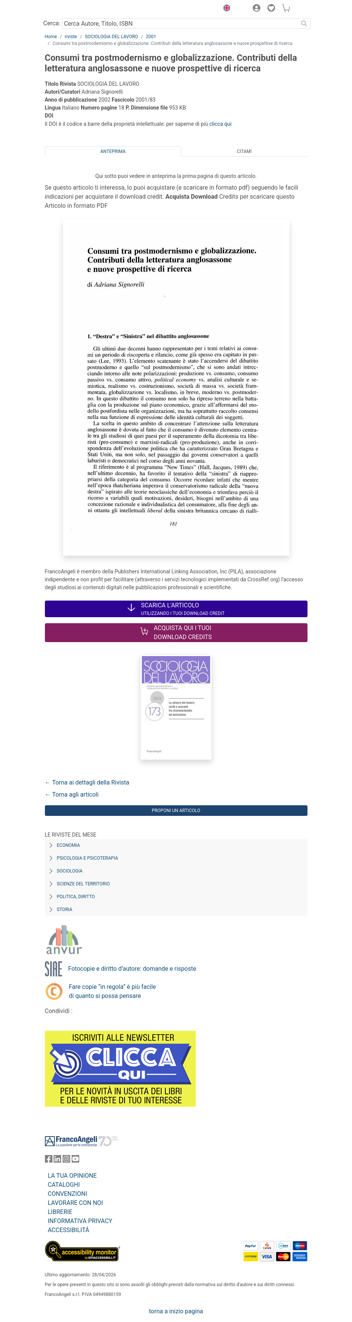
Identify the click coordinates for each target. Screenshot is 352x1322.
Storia (64, 909)
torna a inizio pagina (176, 1311)
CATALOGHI (64, 1184)
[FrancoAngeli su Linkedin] (57, 1160)
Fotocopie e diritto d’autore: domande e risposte (132, 968)
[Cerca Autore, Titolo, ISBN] (180, 23)
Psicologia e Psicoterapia (87, 858)
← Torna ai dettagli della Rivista (87, 782)
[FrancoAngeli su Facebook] (48, 1160)
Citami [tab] (244, 151)
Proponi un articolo (176, 810)
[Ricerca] (304, 23)
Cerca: (51, 23)
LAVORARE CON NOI (75, 1202)
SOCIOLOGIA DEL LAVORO (111, 36)
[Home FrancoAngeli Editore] (70, 9)
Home (51, 36)
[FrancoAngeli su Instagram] (66, 1160)
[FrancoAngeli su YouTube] (75, 1160)
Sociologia (70, 871)
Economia (68, 845)
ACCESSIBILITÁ (68, 1230)
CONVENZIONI (67, 1193)
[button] (225, 9)
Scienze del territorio (83, 883)
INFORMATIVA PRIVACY (80, 1221)
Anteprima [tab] (113, 151)
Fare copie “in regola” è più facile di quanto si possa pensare (112, 991)
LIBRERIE (60, 1211)
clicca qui (220, 124)
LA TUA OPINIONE (72, 1175)
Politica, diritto (76, 896)
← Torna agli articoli (72, 794)
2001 (151, 36)
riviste (71, 36)
